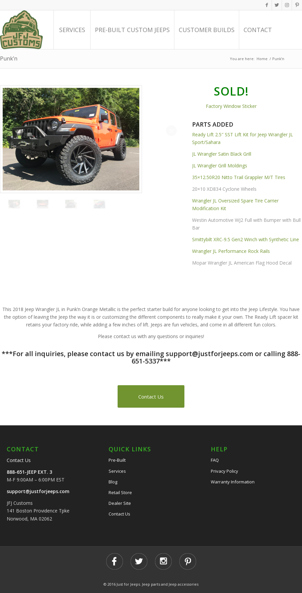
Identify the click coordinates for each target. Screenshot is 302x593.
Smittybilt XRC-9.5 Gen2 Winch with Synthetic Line (245, 239)
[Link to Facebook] (267, 5)
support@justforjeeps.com (38, 491)
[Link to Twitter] (277, 5)
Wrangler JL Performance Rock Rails (231, 251)
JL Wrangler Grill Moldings (219, 165)
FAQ (215, 460)
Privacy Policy (224, 471)
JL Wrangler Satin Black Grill (221, 154)
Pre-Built (117, 460)
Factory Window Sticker (231, 106)
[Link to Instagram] (287, 5)
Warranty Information (233, 482)
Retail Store (120, 492)
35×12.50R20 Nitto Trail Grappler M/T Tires (238, 177)
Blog (113, 482)
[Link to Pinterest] (297, 5)
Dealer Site (120, 503)
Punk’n (8, 58)
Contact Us (19, 460)
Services (117, 471)
